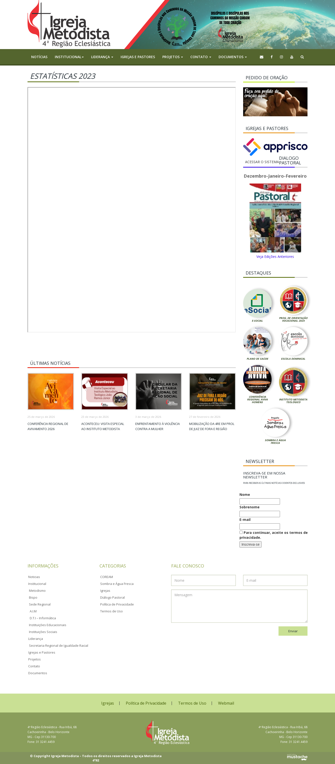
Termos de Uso (111, 611)
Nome (244, 494)
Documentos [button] (233, 56)
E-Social (257, 320)
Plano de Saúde (257, 358)
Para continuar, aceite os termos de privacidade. (273, 535)
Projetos (34, 659)
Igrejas (105, 590)
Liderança (35, 638)
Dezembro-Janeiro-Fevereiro (275, 176)
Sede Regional (40, 604)
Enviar (293, 631)
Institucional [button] (69, 56)
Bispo (33, 597)
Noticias (34, 577)
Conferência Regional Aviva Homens (257, 399)
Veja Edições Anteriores (275, 256)
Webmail (226, 703)
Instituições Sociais (43, 632)
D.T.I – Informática (43, 618)
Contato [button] (200, 56)
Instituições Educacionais (47, 625)
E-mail (245, 519)
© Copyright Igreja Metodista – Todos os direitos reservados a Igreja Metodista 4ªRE (96, 758)
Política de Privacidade (117, 604)
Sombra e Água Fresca (275, 441)
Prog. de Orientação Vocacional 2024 (293, 319)
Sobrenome (249, 507)
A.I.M (33, 611)
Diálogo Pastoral (112, 597)
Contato (34, 666)
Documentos (37, 673)
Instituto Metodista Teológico (293, 401)
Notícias (39, 56)
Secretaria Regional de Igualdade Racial (58, 645)
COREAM (106, 577)
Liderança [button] (102, 56)
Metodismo (37, 590)
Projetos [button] (172, 56)
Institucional (37, 583)
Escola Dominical (293, 358)
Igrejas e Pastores (138, 56)
